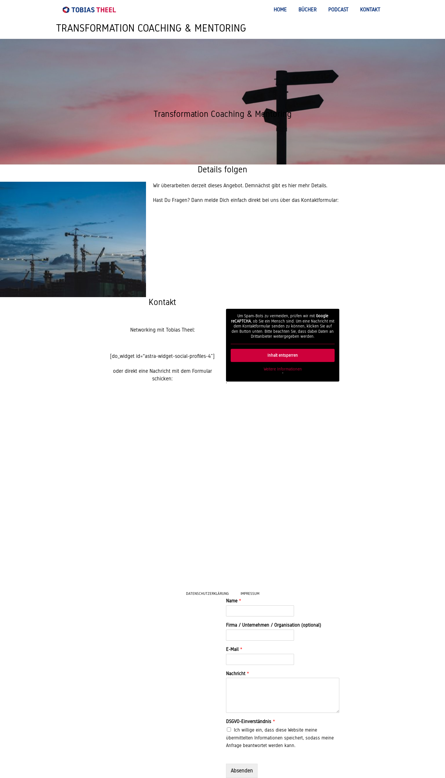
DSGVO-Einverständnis (250, 721)
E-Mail (234, 649)
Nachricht (237, 673)
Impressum (250, 593)
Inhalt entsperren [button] (282, 355)
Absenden (242, 770)
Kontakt (370, 9)
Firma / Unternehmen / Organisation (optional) (273, 625)
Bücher (307, 9)
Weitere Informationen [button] (283, 369)
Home (280, 9)
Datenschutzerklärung (207, 593)
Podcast (338, 9)
